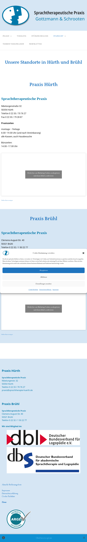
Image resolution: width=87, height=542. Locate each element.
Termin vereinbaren (13, 44)
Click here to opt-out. (44, 538)
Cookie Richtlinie (8, 496)
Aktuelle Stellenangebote (12, 484)
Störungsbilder (39, 36)
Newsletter (35, 44)
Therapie (21, 36)
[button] (83, 253)
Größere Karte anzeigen (7, 200)
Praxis (6, 36)
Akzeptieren (43, 270)
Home (4, 502)
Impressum (56, 290)
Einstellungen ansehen (43, 284)
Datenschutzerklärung (45, 290)
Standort (58, 36)
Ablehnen (43, 277)
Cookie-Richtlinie (33, 290)
